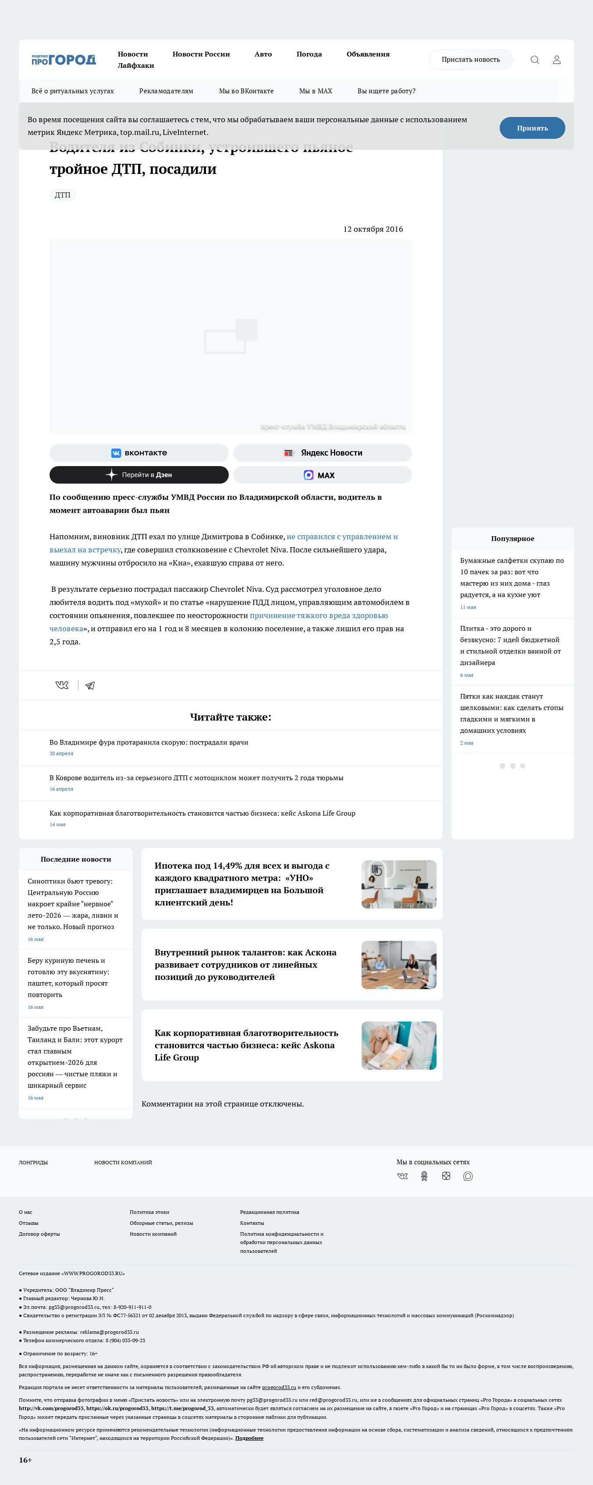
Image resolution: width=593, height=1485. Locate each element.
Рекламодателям (166, 91)
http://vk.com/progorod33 (51, 1408)
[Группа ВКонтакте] (139, 453)
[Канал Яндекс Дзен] (139, 475)
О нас (25, 1212)
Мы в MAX (315, 91)
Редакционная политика (269, 1212)
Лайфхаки (136, 65)
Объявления (368, 54)
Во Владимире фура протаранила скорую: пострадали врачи (231, 748)
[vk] (63, 685)
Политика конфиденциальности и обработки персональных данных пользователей (281, 1242)
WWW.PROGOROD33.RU (93, 1273)
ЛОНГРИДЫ (33, 1162)
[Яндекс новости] (322, 453)
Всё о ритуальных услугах (73, 91)
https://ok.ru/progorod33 (117, 1408)
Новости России (201, 54)
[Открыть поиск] (534, 59)
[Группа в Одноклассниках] (424, 1176)
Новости (133, 54)
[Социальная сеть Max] (322, 475)
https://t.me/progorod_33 (182, 1408)
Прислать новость (471, 59)
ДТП (63, 195)
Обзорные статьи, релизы (161, 1223)
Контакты (252, 1223)
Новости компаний (153, 1233)
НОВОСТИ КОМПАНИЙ (123, 1162)
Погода (309, 54)
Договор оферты (39, 1233)
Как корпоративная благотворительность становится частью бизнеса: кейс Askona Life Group (231, 819)
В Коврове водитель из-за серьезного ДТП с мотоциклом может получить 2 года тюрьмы (231, 784)
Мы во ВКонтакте (246, 91)
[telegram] (93, 685)
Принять (532, 128)
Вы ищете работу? (386, 91)
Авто (263, 54)
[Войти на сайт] (556, 59)
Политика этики (149, 1212)
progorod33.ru (279, 1387)
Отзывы (29, 1223)
